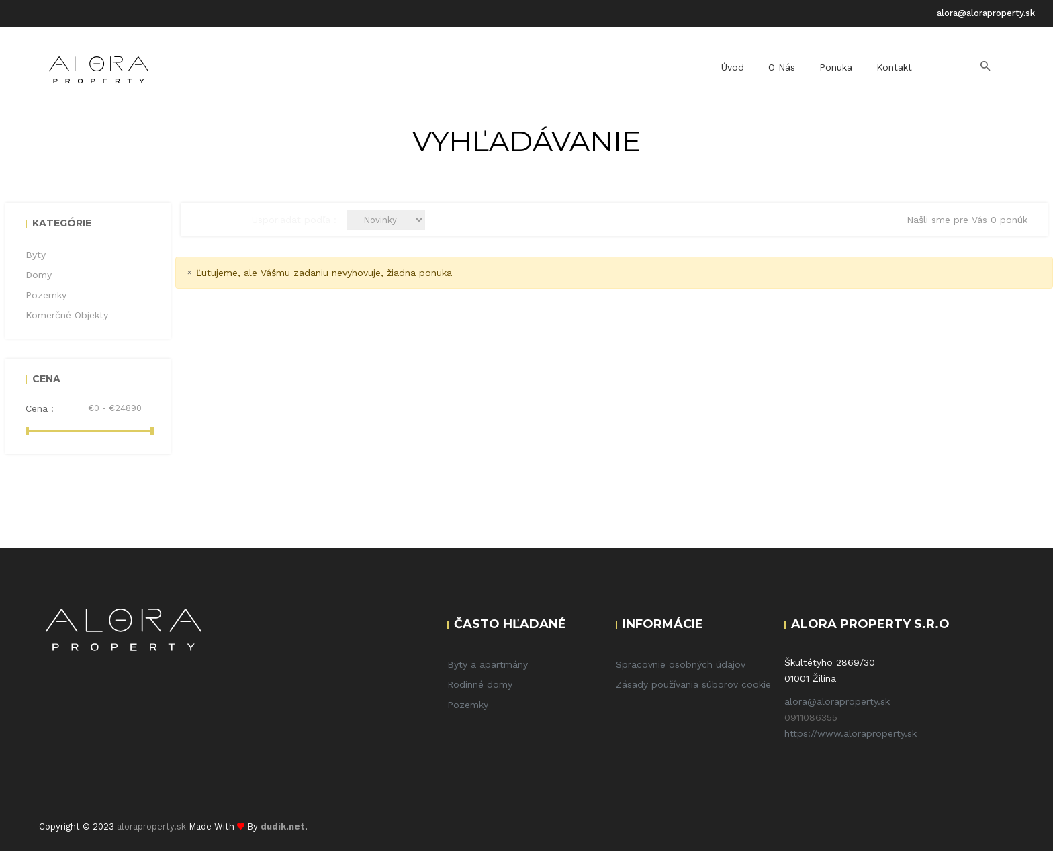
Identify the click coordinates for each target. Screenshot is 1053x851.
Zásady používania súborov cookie (693, 684)
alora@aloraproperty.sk (986, 13)
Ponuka (835, 67)
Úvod (732, 67)
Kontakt (894, 67)
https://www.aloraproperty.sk (850, 733)
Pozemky (467, 704)
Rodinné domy (479, 684)
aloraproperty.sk (151, 826)
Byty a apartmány (487, 664)
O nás (781, 67)
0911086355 (810, 717)
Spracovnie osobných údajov (680, 664)
